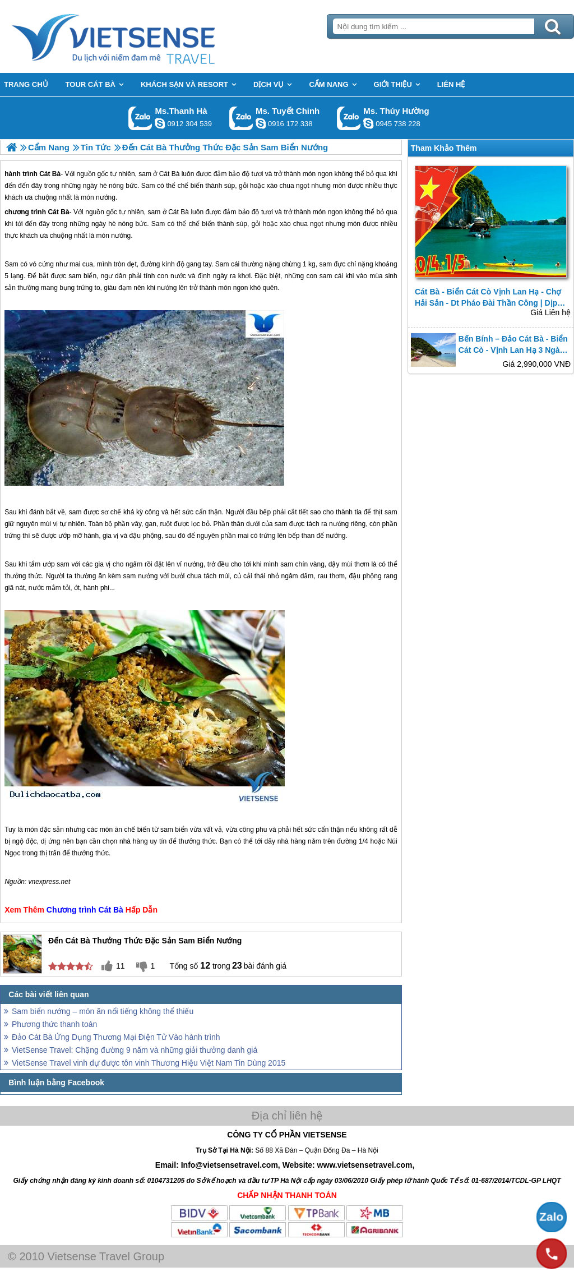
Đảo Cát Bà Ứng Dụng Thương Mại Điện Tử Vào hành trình (116, 1037)
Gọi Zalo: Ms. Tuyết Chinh (241, 118)
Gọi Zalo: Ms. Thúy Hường (349, 118)
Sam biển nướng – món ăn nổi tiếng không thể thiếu (102, 1011)
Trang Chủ (141, 36)
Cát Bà (58, 212)
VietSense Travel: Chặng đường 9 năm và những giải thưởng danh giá (134, 1049)
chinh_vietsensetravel (260, 123)
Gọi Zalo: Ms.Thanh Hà (140, 118)
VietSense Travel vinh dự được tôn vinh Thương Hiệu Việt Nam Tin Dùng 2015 (148, 1062)
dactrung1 (368, 123)
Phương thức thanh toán (54, 1024)
